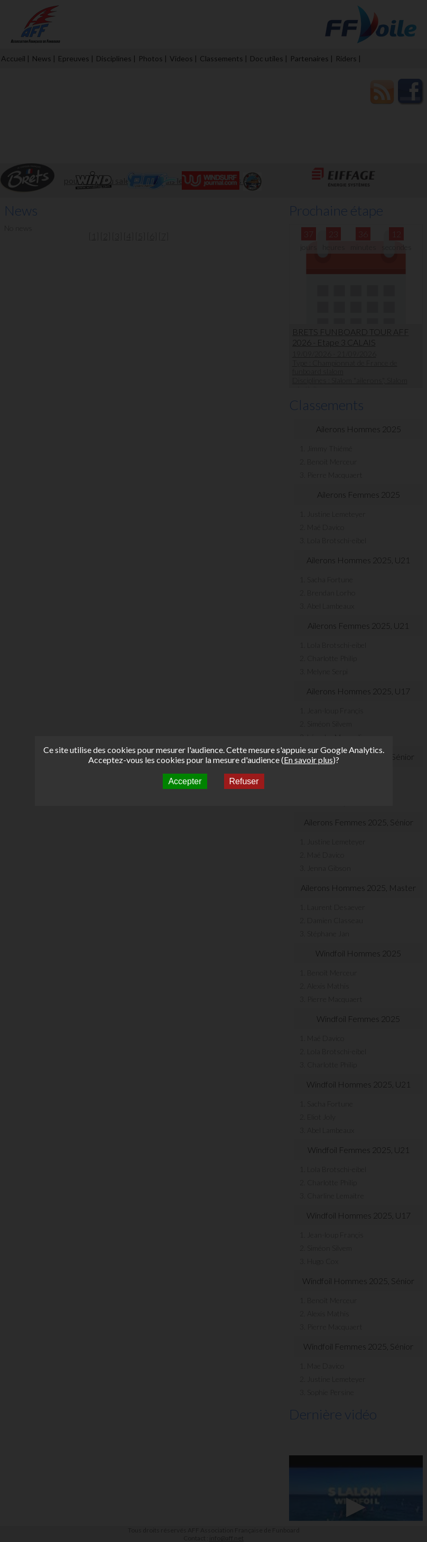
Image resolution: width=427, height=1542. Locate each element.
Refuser (244, 781)
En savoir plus (308, 760)
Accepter (184, 781)
